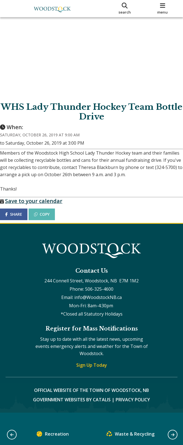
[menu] (162, 8)
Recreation (53, 435)
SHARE (19, 219)
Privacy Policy (133, 411)
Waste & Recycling (130, 435)
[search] (125, 8)
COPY (47, 219)
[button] (12, 434)
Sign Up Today (91, 376)
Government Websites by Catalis (72, 411)
